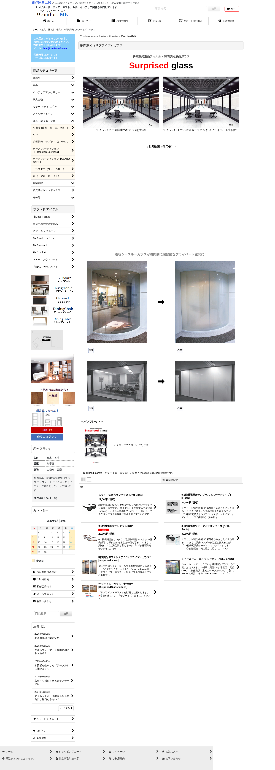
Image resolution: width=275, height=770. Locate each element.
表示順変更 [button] (170, 480)
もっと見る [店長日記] (65, 708)
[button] (226, 21)
